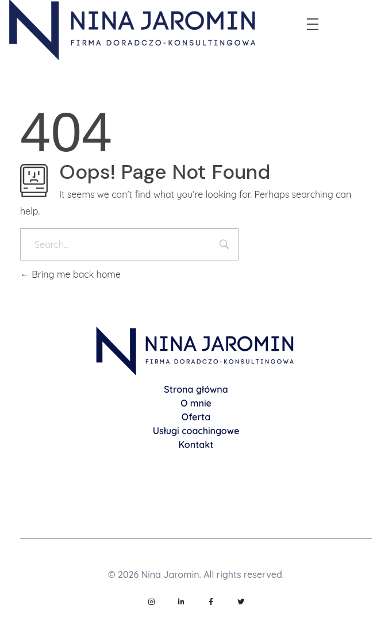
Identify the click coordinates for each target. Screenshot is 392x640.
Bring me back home (70, 274)
